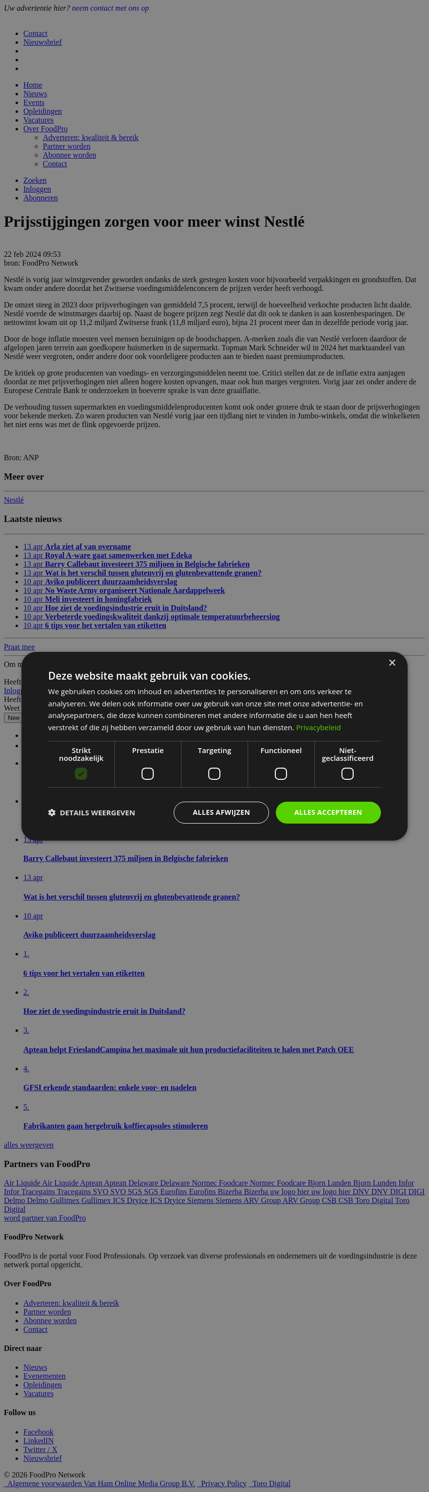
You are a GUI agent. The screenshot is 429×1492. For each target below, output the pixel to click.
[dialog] (214, 745)
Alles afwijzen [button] (221, 812)
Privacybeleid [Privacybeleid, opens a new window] (318, 727)
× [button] (391, 662)
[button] (91, 812)
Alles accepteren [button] (328, 812)
